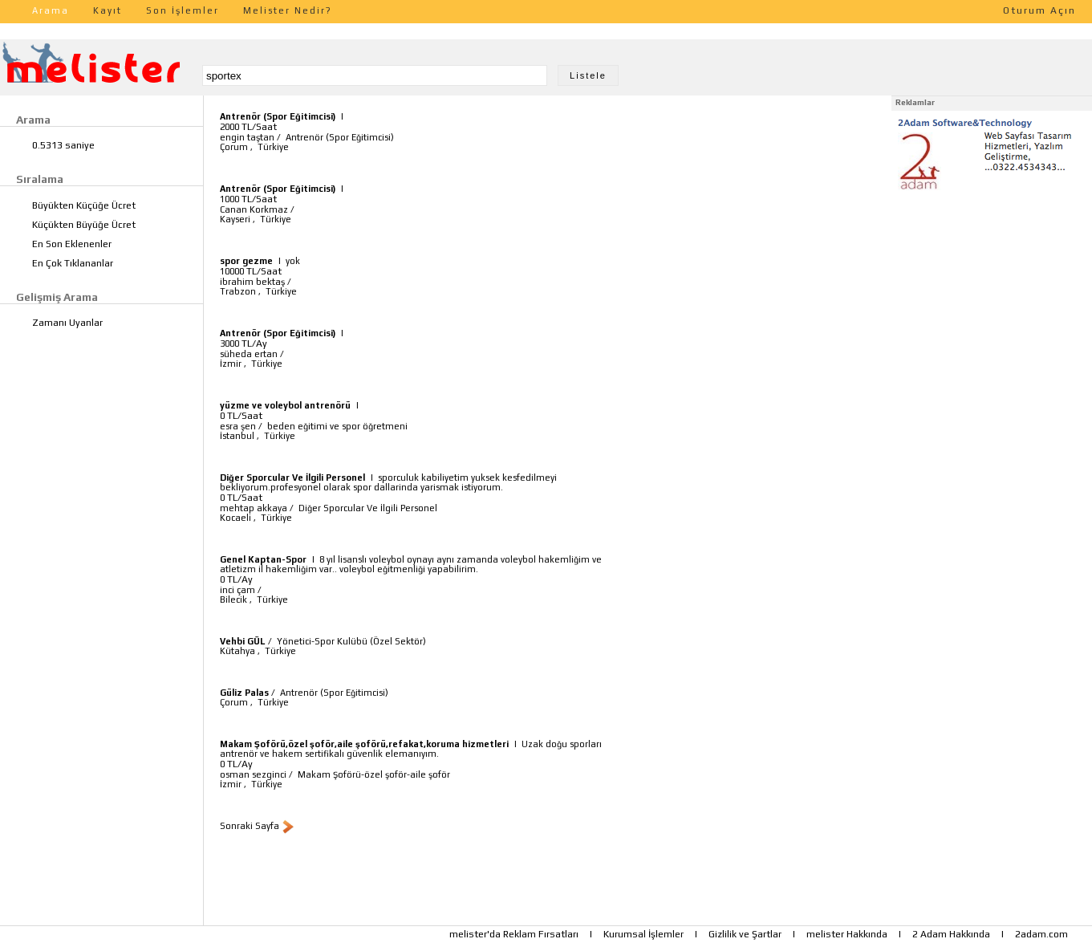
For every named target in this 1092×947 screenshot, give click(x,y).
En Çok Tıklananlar (72, 263)
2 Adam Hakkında (951, 934)
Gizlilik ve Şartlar (744, 934)
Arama (50, 10)
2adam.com (1041, 934)
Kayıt (107, 10)
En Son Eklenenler (72, 244)
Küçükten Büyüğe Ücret (84, 224)
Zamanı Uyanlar (67, 322)
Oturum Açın (1039, 10)
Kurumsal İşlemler (643, 934)
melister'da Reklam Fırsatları (513, 934)
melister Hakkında (846, 934)
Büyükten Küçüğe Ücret (84, 205)
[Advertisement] (991, 295)
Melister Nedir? (287, 10)
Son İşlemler (182, 10)
